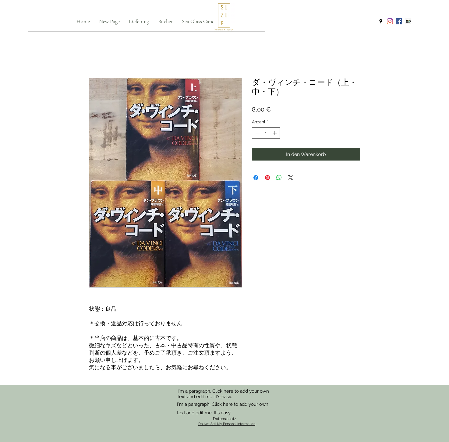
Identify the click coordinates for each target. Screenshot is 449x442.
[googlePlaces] (381, 21)
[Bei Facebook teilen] (256, 177)
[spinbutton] (265, 133)
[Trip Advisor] (408, 21)
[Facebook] (399, 21)
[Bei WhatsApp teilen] (279, 177)
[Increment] (275, 133)
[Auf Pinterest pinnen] (267, 177)
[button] (139, 21)
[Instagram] (390, 21)
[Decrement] (256, 133)
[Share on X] (290, 177)
